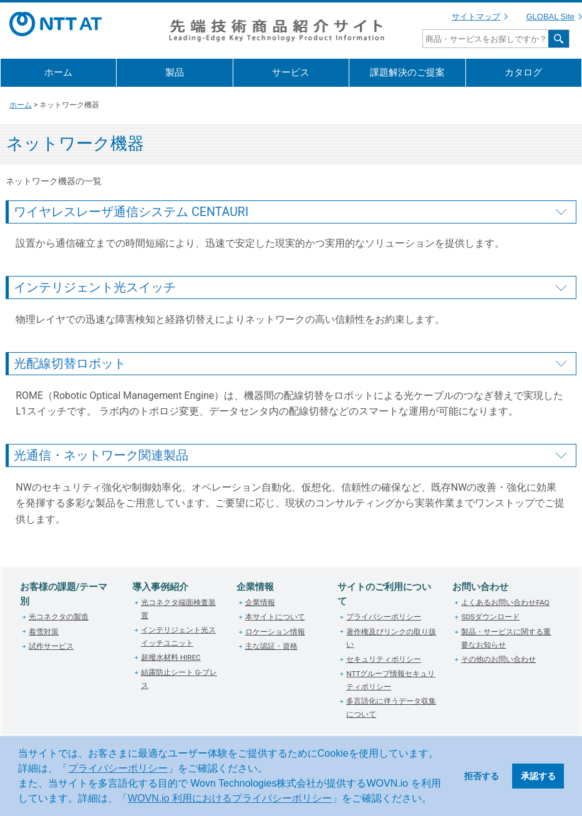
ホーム (58, 72)
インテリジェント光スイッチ (95, 287)
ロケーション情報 (275, 631)
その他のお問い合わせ (498, 659)
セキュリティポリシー (383, 659)
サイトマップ (476, 16)
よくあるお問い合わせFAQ (505, 602)
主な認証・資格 (271, 646)
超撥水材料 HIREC (171, 657)
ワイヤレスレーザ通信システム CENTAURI (131, 212)
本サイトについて (275, 616)
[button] (436, 800)
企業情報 (260, 602)
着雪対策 (44, 631)
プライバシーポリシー (118, 768)
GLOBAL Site (550, 16)
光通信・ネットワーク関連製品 (101, 455)
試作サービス (51, 646)
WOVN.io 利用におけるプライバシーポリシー (230, 798)
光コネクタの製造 (59, 616)
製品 (174, 72)
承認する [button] (538, 776)
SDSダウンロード (490, 616)
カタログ (523, 72)
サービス (290, 72)
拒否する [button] (481, 776)
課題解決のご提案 (407, 72)
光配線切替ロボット (70, 363)
